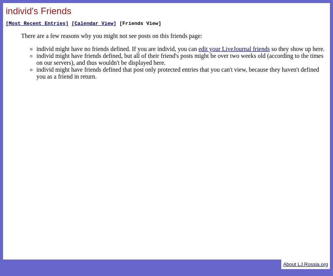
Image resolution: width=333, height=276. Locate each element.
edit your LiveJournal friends (234, 50)
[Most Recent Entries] (37, 24)
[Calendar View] (94, 24)
